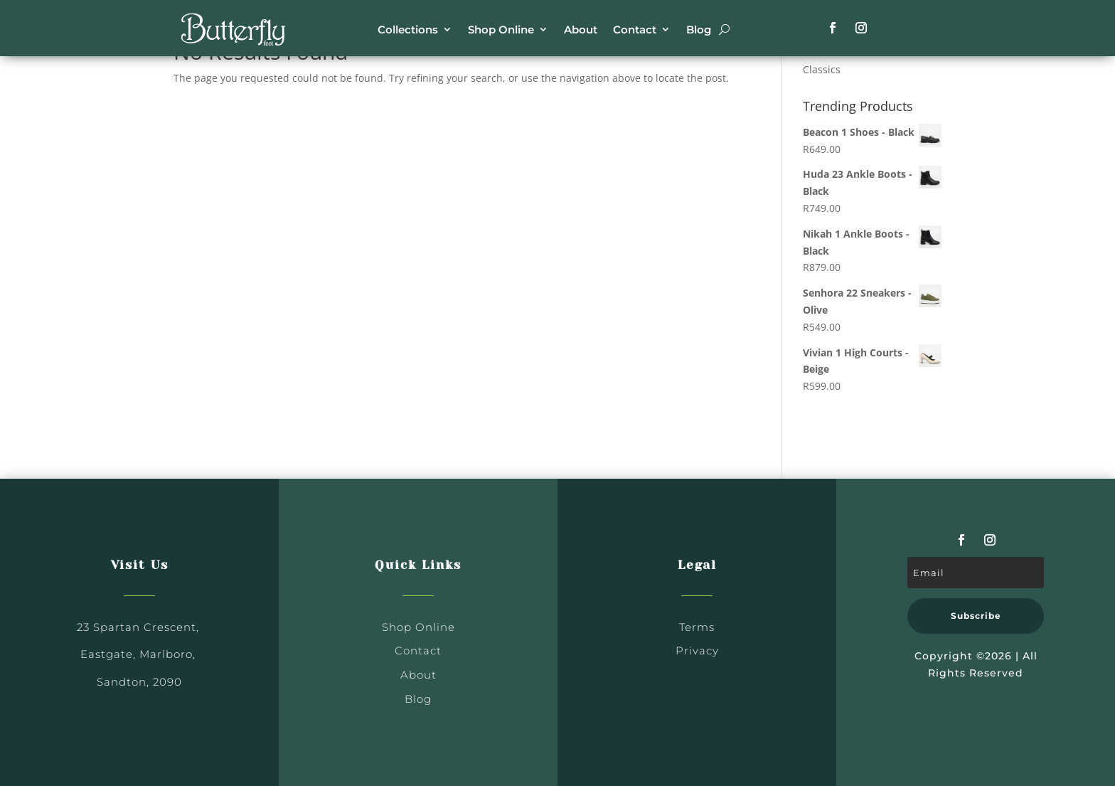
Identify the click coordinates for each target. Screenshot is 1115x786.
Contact (634, 29)
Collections (408, 29)
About (580, 29)
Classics (822, 69)
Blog (698, 29)
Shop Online (501, 29)
